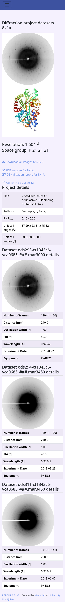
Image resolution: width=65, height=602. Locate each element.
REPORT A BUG (10, 595)
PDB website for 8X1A (18, 170)
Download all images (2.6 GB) (22, 162)
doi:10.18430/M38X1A (18, 183)
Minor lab (39, 595)
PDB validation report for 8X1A (23, 174)
